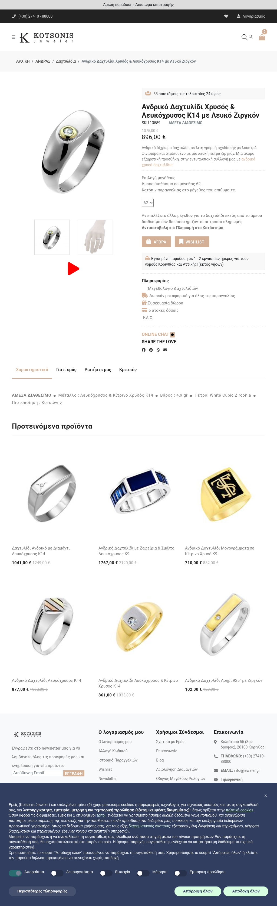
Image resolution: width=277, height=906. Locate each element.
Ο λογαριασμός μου (114, 742)
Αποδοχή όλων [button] (246, 891)
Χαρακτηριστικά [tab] (32, 369)
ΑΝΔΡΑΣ (42, 61)
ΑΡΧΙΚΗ (23, 61)
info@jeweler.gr (247, 770)
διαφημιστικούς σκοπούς (149, 826)
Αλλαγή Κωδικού (112, 751)
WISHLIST (192, 241)
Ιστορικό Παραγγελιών (118, 760)
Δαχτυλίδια (66, 61)
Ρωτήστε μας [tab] (98, 369)
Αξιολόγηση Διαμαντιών (177, 769)
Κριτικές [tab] (128, 369)
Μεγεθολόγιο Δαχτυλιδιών (170, 288)
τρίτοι (101, 815)
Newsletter (107, 778)
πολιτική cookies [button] (239, 810)
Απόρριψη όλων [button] (198, 891)
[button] (265, 795)
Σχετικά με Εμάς (170, 742)
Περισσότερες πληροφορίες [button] (42, 891)
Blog (160, 760)
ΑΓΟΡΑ (156, 241)
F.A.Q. (148, 317)
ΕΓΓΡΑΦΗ (74, 774)
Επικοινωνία (166, 751)
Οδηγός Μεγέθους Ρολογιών (181, 778)
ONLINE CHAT (158, 334)
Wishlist (105, 769)
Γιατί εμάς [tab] (66, 369)
